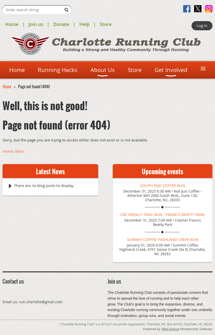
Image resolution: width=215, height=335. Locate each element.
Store (105, 24)
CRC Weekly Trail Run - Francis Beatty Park (162, 214)
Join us (36, 24)
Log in (202, 25)
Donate (61, 24)
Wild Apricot (170, 329)
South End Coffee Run (162, 185)
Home (11, 24)
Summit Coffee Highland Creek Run (162, 239)
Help (84, 24)
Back (19, 151)
